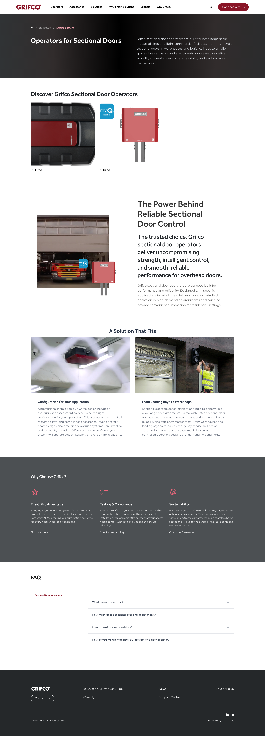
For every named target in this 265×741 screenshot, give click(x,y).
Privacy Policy (225, 689)
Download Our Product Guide (103, 689)
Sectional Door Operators (48, 596)
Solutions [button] (97, 7)
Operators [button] (57, 7)
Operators (45, 28)
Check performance (181, 533)
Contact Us (42, 699)
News (162, 689)
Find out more (39, 533)
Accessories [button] (77, 7)
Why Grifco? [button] (165, 7)
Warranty (89, 698)
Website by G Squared (221, 721)
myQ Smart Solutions (122, 7)
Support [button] (146, 7)
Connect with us (233, 7)
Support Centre (169, 698)
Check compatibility (112, 533)
